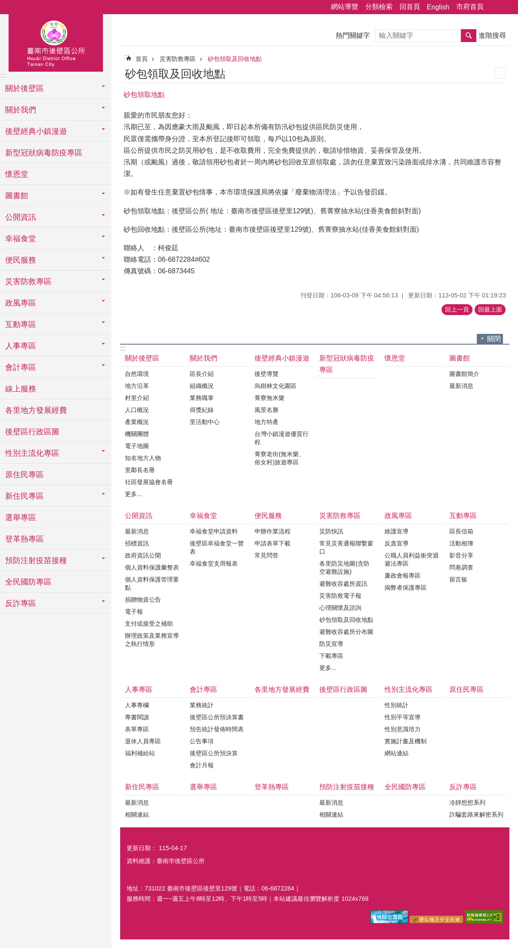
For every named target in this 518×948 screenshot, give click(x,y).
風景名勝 (266, 409)
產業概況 (137, 421)
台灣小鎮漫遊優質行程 (281, 437)
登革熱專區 (24, 539)
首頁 (142, 58)
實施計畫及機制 (406, 741)
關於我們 (203, 358)
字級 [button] (506, 7)
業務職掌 (202, 397)
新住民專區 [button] (24, 496)
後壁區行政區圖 (32, 431)
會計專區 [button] (20, 367)
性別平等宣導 (403, 717)
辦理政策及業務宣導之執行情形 (152, 639)
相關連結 (137, 814)
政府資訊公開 (143, 555)
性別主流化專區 (409, 689)
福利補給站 (140, 753)
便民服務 (268, 515)
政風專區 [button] (20, 303)
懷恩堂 (16, 174)
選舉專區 (20, 517)
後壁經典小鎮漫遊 (281, 358)
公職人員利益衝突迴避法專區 (412, 559)
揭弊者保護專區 (406, 587)
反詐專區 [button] (20, 603)
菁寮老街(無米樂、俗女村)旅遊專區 (279, 458)
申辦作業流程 (272, 531)
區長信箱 (461, 531)
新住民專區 (142, 787)
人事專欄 (137, 705)
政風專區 (398, 515)
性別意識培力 (403, 729)
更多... (133, 494)
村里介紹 (137, 397)
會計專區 (203, 689)
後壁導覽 (266, 373)
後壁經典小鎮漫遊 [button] (36, 131)
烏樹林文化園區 (275, 385)
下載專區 (331, 655)
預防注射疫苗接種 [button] (36, 560)
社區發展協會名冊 (149, 482)
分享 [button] (494, 7)
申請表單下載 (272, 543)
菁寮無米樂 (269, 397)
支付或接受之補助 (149, 623)
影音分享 (461, 555)
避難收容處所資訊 (343, 583)
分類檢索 (379, 6)
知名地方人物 (143, 457)
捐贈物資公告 (143, 599)
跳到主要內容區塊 (4, 4)
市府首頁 (470, 6)
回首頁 (410, 6)
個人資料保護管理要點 (152, 583)
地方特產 (266, 421)
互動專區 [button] (20, 324)
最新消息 (461, 385)
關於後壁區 (142, 358)
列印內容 (500, 73)
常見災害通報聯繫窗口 (346, 547)
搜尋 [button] (468, 35)
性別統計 (397, 705)
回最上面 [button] (490, 309)
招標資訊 (137, 543)
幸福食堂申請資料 (214, 531)
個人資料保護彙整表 (152, 567)
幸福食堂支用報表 (214, 563)
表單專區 (137, 729)
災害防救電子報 (340, 595)
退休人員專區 (143, 741)
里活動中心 (205, 421)
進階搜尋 (492, 35)
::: (9, 5)
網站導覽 (344, 6)
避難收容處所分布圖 (346, 631)
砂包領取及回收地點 (235, 58)
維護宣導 (397, 531)
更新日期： (142, 848)
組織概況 (202, 385)
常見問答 (266, 555)
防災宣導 (331, 643)
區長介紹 (202, 373)
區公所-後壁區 (56, 42)
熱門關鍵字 (353, 35)
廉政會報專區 (403, 575)
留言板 (458, 579)
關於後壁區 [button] (24, 88)
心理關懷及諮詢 (340, 607)
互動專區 (463, 515)
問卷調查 (461, 567)
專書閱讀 (137, 717)
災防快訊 (331, 531)
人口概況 (137, 409)
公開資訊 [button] (20, 217)
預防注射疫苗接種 (346, 787)
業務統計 (202, 705)
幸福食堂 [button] (20, 238)
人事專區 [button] (20, 346)
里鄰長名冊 (140, 469)
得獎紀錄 (202, 409)
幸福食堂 (203, 515)
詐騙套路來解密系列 (476, 814)
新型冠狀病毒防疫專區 (43, 152)
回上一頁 (457, 309)
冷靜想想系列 (467, 802)
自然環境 (137, 373)
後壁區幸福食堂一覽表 (217, 547)
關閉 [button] (494, 338)
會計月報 (202, 765)
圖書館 (459, 358)
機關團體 (137, 433)
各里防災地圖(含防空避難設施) (344, 567)
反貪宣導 (397, 543)
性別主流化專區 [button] (32, 453)
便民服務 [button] (20, 260)
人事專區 (138, 689)
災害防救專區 (178, 58)
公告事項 (202, 741)
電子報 (134, 611)
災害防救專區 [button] (28, 281)
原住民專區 (24, 474)
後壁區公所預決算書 (217, 717)
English (438, 7)
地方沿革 (137, 385)
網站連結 (397, 753)
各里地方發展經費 (36, 410)
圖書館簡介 (464, 373)
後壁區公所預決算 (214, 753)
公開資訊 (138, 515)
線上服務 (20, 389)
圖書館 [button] (16, 195)
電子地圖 (137, 445)
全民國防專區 (28, 582)
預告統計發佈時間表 (217, 729)
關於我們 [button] (20, 110)
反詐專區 (463, 787)
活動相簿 (461, 543)
